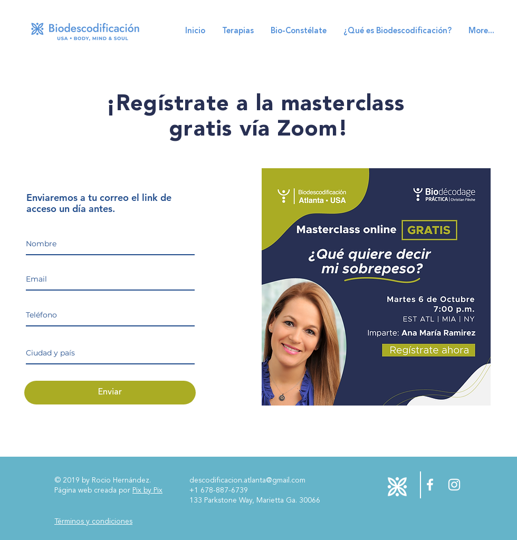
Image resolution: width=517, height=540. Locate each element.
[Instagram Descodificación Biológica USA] (454, 485)
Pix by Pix (147, 490)
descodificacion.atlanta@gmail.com (247, 480)
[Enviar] (110, 392)
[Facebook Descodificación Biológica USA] (430, 485)
